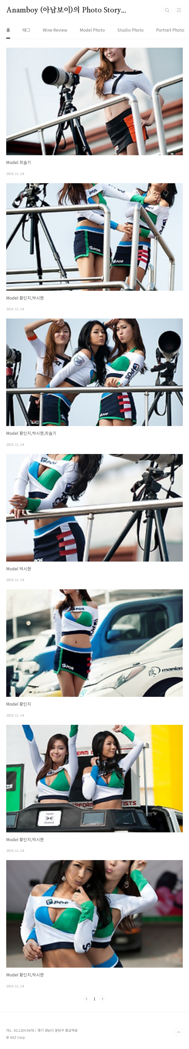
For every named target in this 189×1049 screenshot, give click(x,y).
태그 (26, 30)
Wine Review (55, 30)
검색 (167, 10)
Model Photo (92, 30)
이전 (87, 999)
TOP (179, 1032)
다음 (102, 999)
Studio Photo (130, 30)
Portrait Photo (170, 30)
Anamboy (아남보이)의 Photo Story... (66, 10)
